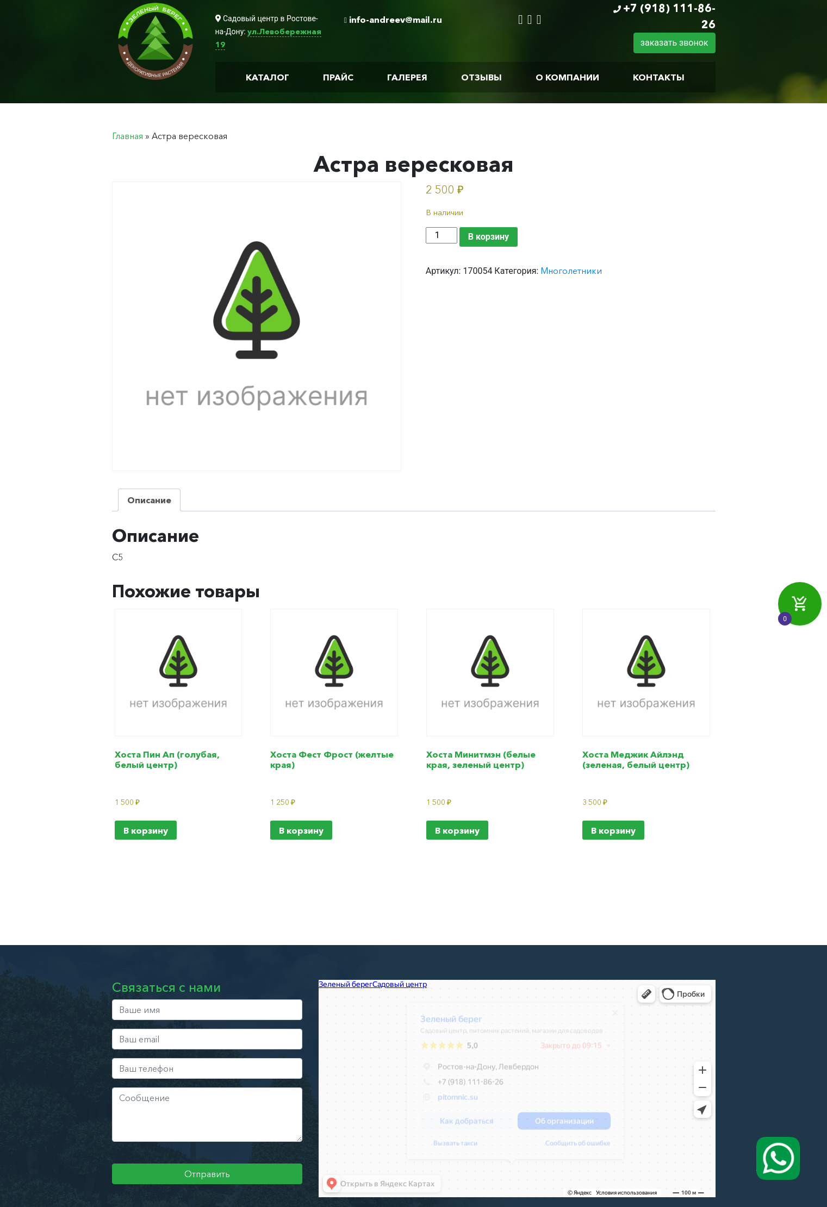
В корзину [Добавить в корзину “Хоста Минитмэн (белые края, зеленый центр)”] (457, 830)
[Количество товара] (441, 235)
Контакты (659, 77)
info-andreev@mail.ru (395, 19)
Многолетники (571, 270)
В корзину (488, 237)
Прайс (338, 77)
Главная (127, 135)
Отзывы (481, 77)
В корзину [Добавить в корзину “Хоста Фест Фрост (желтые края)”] (301, 830)
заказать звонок (674, 42)
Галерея (407, 77)
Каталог (267, 77)
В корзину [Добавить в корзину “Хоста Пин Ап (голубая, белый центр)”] (145, 830)
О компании (567, 77)
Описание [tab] (149, 500)
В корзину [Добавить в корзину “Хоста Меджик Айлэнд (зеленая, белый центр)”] (613, 830)
